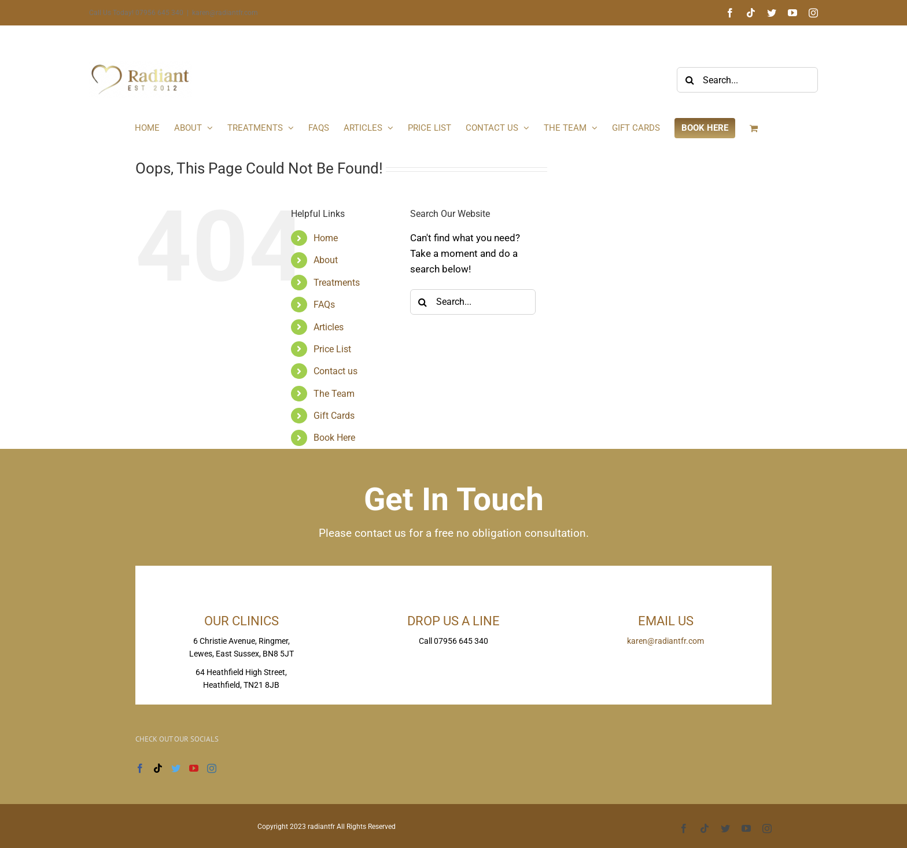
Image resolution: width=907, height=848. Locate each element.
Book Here (334, 437)
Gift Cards (334, 415)
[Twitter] (175, 768)
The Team (334, 393)
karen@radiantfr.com (225, 13)
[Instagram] (211, 768)
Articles (329, 327)
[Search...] (747, 80)
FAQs (324, 304)
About (326, 260)
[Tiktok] (158, 768)
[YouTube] (193, 768)
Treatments (337, 282)
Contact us (335, 371)
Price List (332, 349)
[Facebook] (140, 768)
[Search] (689, 80)
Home (326, 238)
